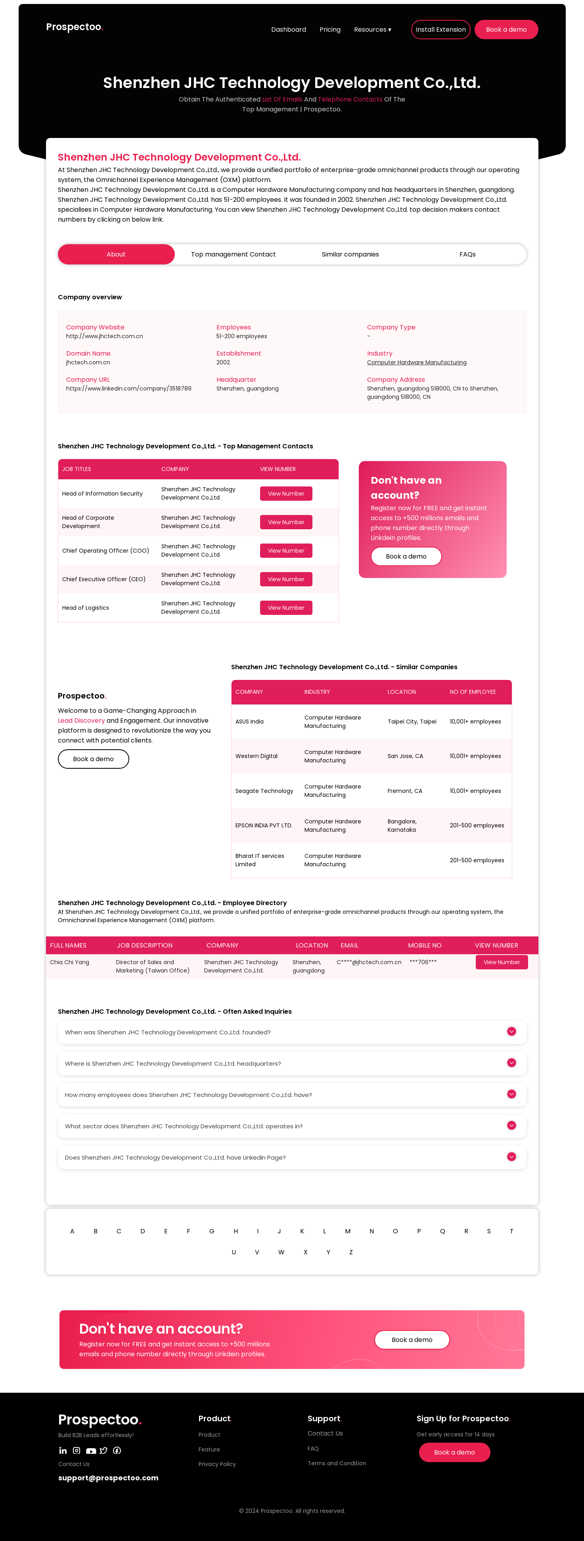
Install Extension (441, 29)
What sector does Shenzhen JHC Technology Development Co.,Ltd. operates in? (184, 1126)
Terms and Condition (337, 1463)
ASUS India (250, 722)
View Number (286, 494)
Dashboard (288, 29)
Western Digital (257, 756)
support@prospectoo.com (108, 1478)
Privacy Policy (217, 1464)
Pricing (330, 29)
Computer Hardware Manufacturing (417, 362)
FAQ (313, 1449)
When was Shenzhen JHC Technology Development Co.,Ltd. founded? (168, 1032)
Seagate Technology (264, 791)
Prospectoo (74, 26)
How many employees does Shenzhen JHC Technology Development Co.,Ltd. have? (188, 1095)
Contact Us (325, 1433)
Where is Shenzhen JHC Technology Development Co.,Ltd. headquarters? (173, 1063)
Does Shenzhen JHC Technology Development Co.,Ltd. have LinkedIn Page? (175, 1157)
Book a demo (506, 29)
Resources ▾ (372, 29)
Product (209, 1435)
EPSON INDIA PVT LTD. (264, 825)
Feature (209, 1449)
